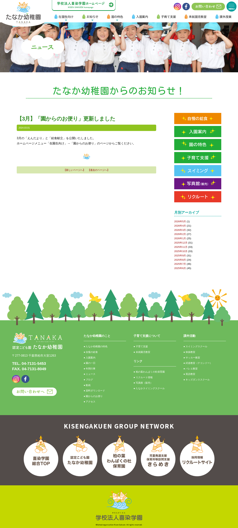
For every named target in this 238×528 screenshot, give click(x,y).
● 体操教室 (189, 352)
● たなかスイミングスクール (149, 388)
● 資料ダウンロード (94, 390)
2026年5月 (180, 221)
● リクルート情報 (143, 377)
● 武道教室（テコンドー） (198, 363)
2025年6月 (180, 268)
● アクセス (89, 401)
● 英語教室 (189, 374)
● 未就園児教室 (142, 352)
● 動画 (87, 385)
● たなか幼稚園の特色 (95, 346)
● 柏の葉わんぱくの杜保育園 (149, 371)
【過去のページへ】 (99, 170)
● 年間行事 (89, 368)
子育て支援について (147, 335)
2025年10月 (180, 251)
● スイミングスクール (195, 346)
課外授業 (225, 16)
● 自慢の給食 (91, 352)
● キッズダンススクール (197, 379)
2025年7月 (180, 264)
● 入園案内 (89, 357)
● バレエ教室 (191, 368)
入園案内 (142, 16)
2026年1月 (180, 238)
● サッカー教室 (192, 357)
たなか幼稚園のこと (97, 335)
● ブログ (88, 379)
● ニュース (89, 374)
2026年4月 (180, 225)
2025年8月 (180, 259)
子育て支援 (168, 16)
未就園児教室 (198, 16)
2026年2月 (180, 234)
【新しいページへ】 (74, 170)
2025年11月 (180, 247)
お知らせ (92, 16)
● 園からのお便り (93, 396)
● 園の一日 (89, 363)
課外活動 (189, 335)
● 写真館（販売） (143, 382)
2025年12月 (180, 242)
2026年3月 (180, 230)
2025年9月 (180, 255)
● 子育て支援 (141, 346)
